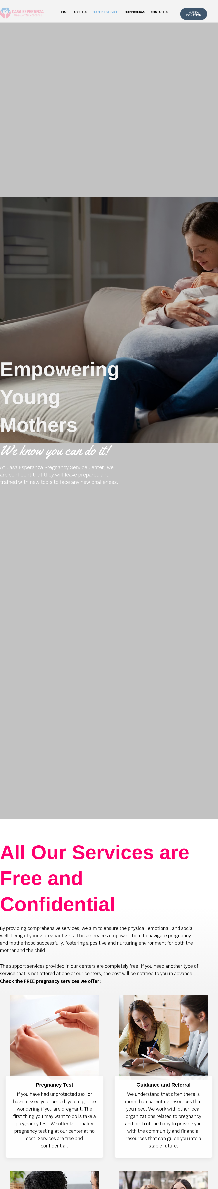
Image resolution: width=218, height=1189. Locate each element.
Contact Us (159, 12)
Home (64, 12)
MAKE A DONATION (193, 14)
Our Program (135, 12)
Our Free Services (106, 12)
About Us (80, 12)
